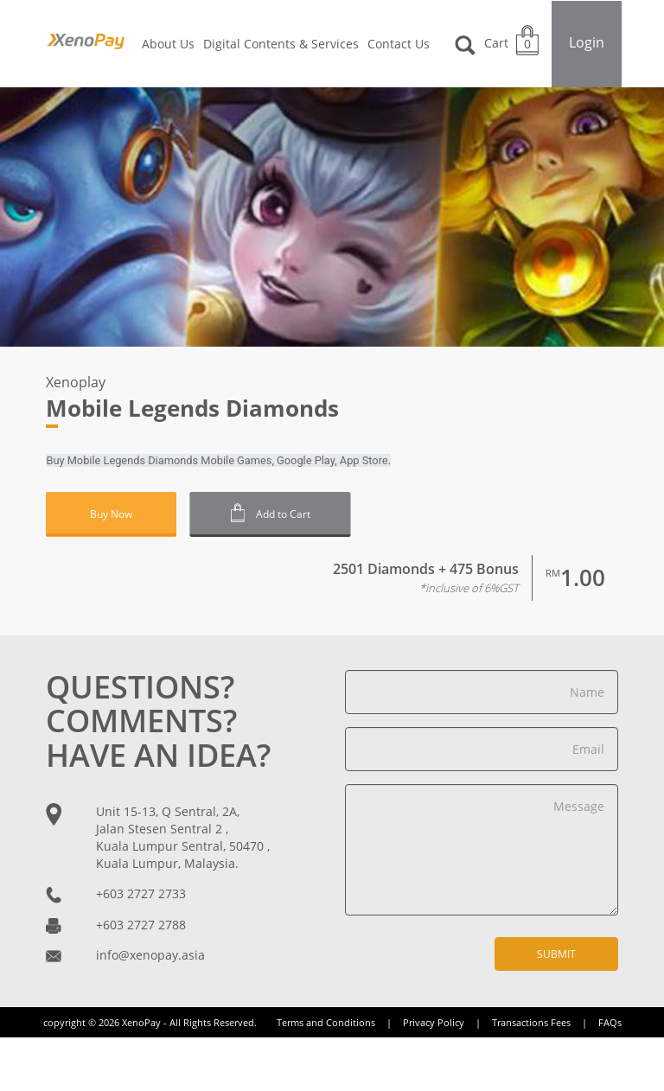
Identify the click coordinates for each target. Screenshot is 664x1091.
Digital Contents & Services (281, 43)
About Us (168, 43)
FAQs (610, 1022)
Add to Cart (271, 512)
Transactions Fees (544, 1022)
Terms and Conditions (338, 1022)
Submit (556, 954)
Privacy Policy (446, 1022)
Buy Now (111, 514)
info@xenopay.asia (150, 955)
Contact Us (398, 43)
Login (586, 42)
